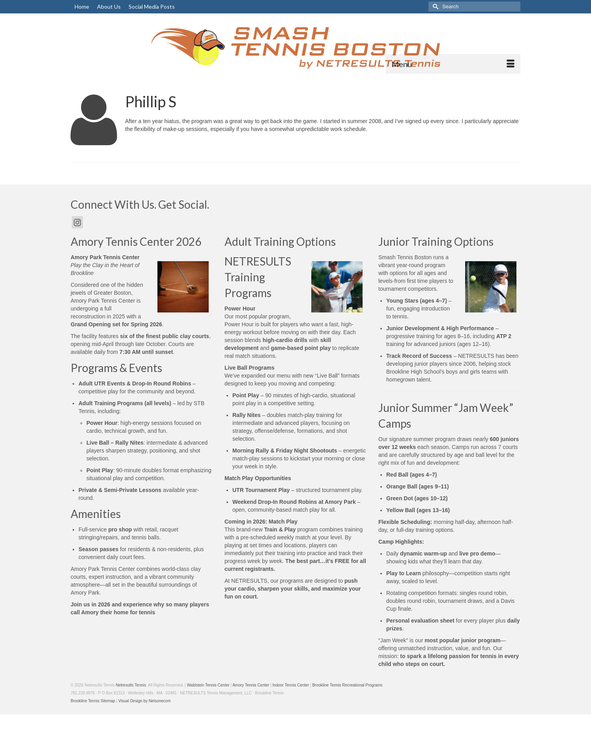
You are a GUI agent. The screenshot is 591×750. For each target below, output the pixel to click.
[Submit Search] (434, 6)
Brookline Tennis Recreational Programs (347, 685)
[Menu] (452, 64)
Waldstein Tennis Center (208, 685)
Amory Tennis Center (250, 685)
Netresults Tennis (131, 685)
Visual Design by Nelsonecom (144, 701)
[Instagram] (77, 222)
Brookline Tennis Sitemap (93, 701)
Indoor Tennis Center (291, 685)
